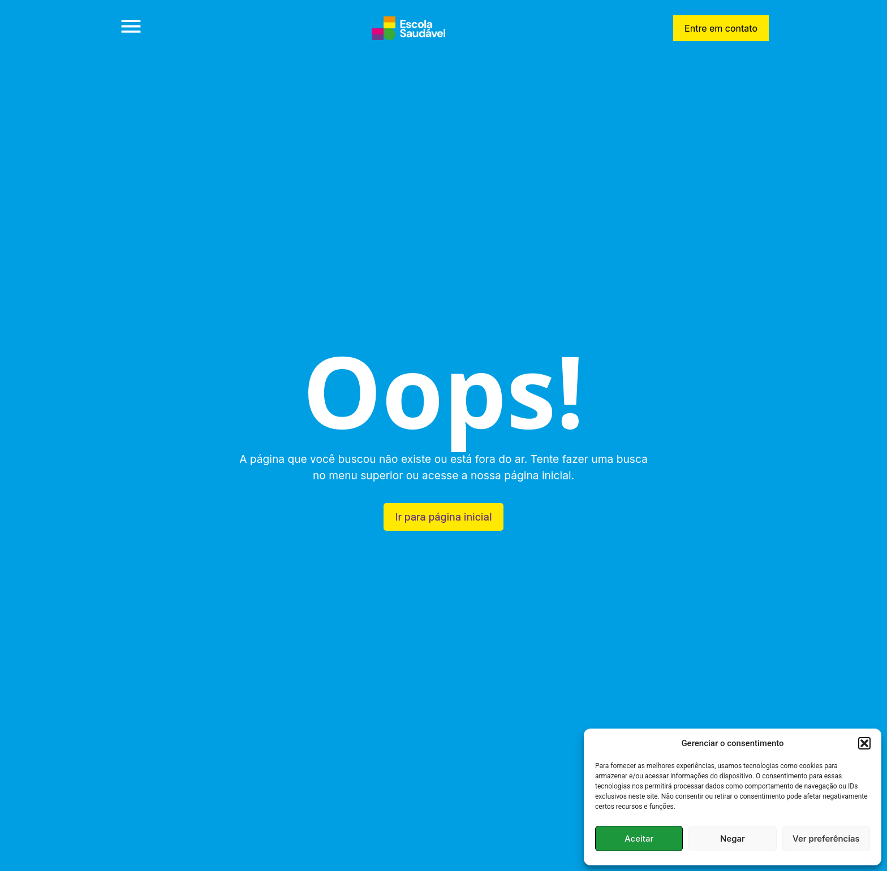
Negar (732, 838)
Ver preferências (826, 838)
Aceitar (639, 838)
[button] (864, 743)
